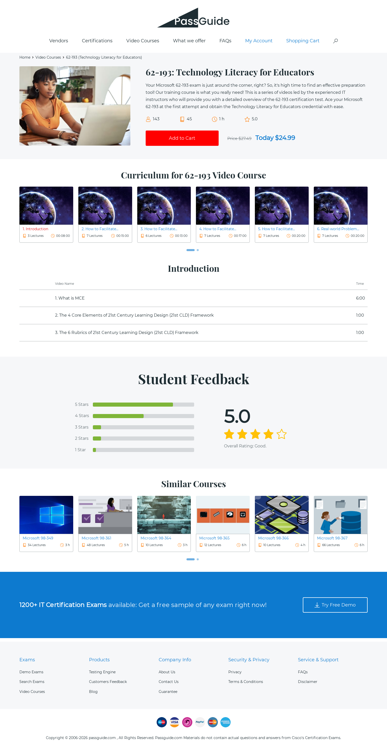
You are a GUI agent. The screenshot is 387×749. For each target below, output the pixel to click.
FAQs (225, 43)
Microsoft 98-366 (273, 541)
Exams (27, 660)
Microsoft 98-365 (214, 541)
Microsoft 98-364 (156, 541)
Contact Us (169, 681)
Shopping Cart (302, 43)
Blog (93, 691)
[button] (190, 253)
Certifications (97, 43)
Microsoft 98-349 (38, 541)
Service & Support (318, 660)
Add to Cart (182, 141)
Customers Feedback (108, 681)
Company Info (175, 660)
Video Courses (142, 43)
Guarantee (168, 691)
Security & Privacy (248, 660)
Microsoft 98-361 (96, 541)
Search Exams (31, 681)
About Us (167, 672)
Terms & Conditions (245, 681)
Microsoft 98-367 (332, 541)
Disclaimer (307, 681)
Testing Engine (102, 672)
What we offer (189, 43)
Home (24, 60)
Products (99, 660)
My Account (258, 43)
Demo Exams (31, 672)
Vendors (58, 43)
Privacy (235, 672)
